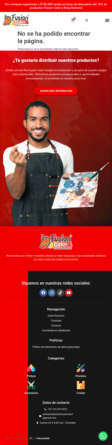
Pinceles (80, 376)
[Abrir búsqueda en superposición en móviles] (86, 20)
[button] (103, 436)
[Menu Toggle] (107, 20)
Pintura (31, 376)
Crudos (80, 393)
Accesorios (31, 393)
